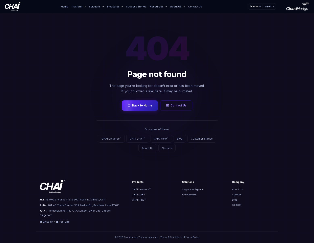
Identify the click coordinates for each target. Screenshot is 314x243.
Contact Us (195, 6)
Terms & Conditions (171, 237)
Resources (156, 6)
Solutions (94, 6)
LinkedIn (46, 221)
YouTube (63, 221)
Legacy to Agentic (193, 189)
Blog (179, 138)
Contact (236, 204)
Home (64, 6)
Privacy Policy (192, 237)
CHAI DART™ (137, 138)
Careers (167, 148)
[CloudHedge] (297, 6)
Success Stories (136, 6)
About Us (175, 6)
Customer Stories (202, 138)
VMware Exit (189, 194)
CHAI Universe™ (111, 138)
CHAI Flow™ (161, 138)
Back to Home (140, 105)
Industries (113, 6)
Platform (77, 6)
